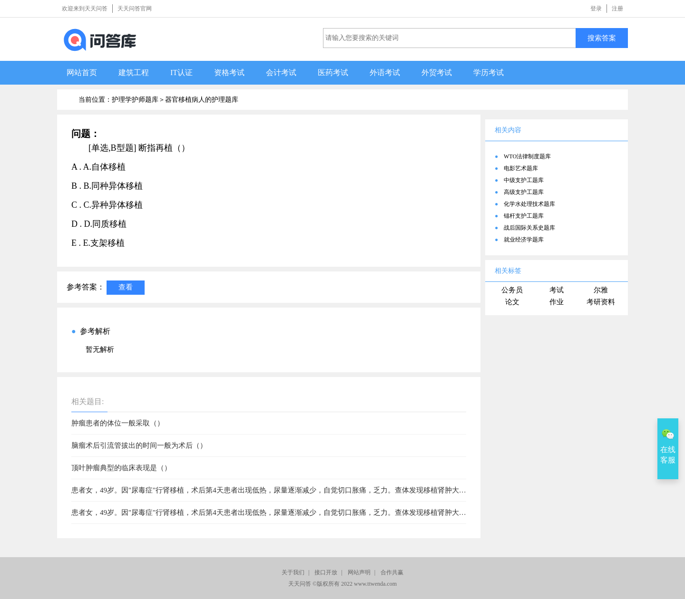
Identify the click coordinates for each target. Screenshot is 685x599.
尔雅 (601, 290)
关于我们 (293, 572)
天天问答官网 (134, 8)
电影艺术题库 (521, 168)
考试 (556, 290)
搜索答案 (601, 38)
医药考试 (333, 72)
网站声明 (359, 572)
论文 (512, 302)
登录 (596, 8)
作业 (556, 302)
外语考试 (385, 72)
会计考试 (281, 72)
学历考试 (488, 72)
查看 (125, 287)
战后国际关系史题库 (529, 227)
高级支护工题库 (524, 192)
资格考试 (229, 72)
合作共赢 (392, 572)
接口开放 (325, 572)
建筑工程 (133, 72)
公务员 (512, 290)
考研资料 (601, 302)
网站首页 (82, 72)
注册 (617, 8)
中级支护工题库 (524, 180)
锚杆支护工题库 (524, 216)
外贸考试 (436, 72)
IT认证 (181, 72)
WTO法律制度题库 (527, 156)
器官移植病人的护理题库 (201, 99)
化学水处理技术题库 (529, 204)
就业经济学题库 (524, 239)
